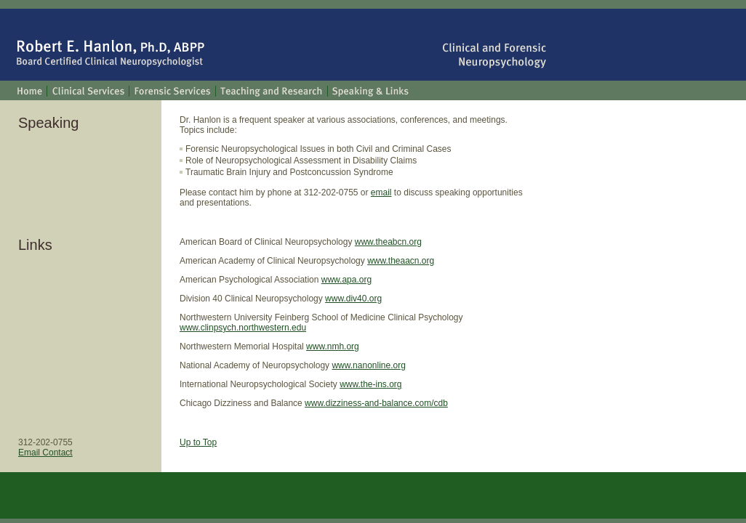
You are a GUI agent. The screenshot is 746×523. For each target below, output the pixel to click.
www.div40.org (353, 298)
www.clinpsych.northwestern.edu (243, 328)
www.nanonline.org (368, 365)
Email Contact (45, 452)
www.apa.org (346, 280)
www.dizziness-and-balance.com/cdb (376, 403)
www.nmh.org (332, 346)
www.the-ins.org (370, 384)
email (381, 192)
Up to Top (198, 442)
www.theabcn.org (388, 242)
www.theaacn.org (400, 261)
